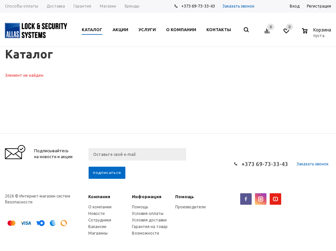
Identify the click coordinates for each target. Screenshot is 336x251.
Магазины (98, 233)
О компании (100, 207)
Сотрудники (99, 220)
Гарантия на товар (150, 226)
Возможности (145, 233)
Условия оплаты (147, 213)
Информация (146, 196)
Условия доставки (149, 220)
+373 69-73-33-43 (198, 6)
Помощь (184, 196)
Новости (96, 213)
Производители (190, 207)
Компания (99, 196)
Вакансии (97, 226)
